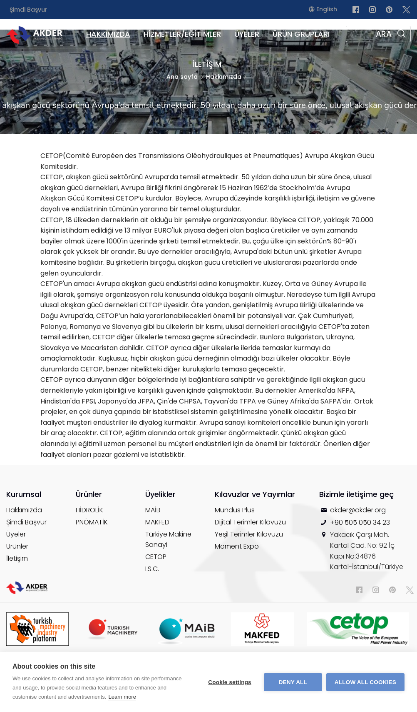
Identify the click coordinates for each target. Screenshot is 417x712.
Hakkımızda (24, 510)
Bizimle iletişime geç (356, 494)
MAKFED (157, 522)
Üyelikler (160, 494)
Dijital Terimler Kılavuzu (250, 522)
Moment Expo (237, 546)
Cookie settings (229, 682)
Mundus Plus (235, 510)
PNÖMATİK (92, 522)
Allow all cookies (365, 682)
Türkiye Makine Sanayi (168, 539)
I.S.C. (152, 569)
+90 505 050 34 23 (360, 522)
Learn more (122, 697)
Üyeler (16, 534)
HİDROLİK (89, 510)
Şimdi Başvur (28, 9)
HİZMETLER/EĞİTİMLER (182, 34)
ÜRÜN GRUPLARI (301, 34)
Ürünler (17, 546)
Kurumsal (23, 494)
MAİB (152, 510)
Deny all (293, 682)
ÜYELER (246, 34)
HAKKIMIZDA (108, 34)
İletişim (17, 558)
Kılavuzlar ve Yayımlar (255, 494)
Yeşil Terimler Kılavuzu (249, 534)
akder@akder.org (358, 510)
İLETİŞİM (207, 64)
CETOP (155, 557)
